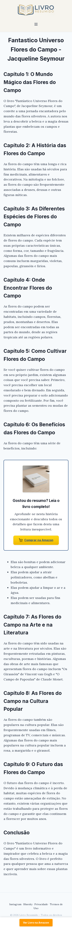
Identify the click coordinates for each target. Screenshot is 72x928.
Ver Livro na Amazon (36, 922)
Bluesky (27, 904)
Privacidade (41, 904)
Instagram (15, 904)
